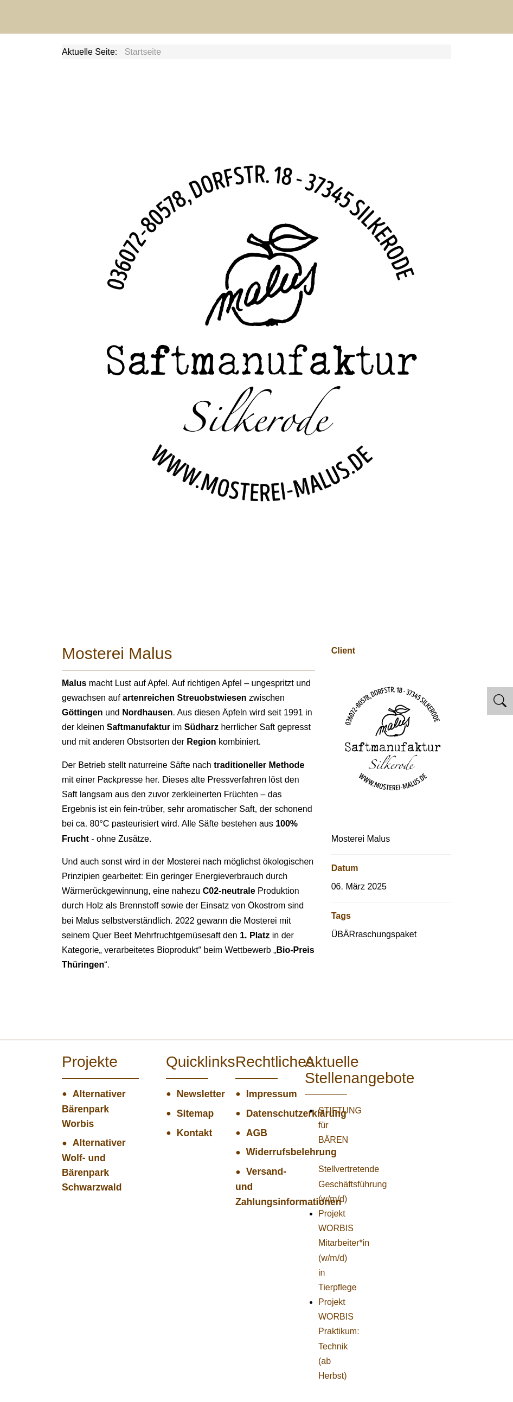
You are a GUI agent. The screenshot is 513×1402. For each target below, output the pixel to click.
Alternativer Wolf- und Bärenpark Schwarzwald (94, 1165)
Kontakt (192, 1133)
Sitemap (192, 1113)
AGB (256, 1133)
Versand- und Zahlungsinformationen (256, 1186)
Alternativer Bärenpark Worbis (94, 1109)
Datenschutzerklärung (262, 1113)
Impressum (262, 1094)
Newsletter (192, 1094)
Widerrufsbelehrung (262, 1152)
